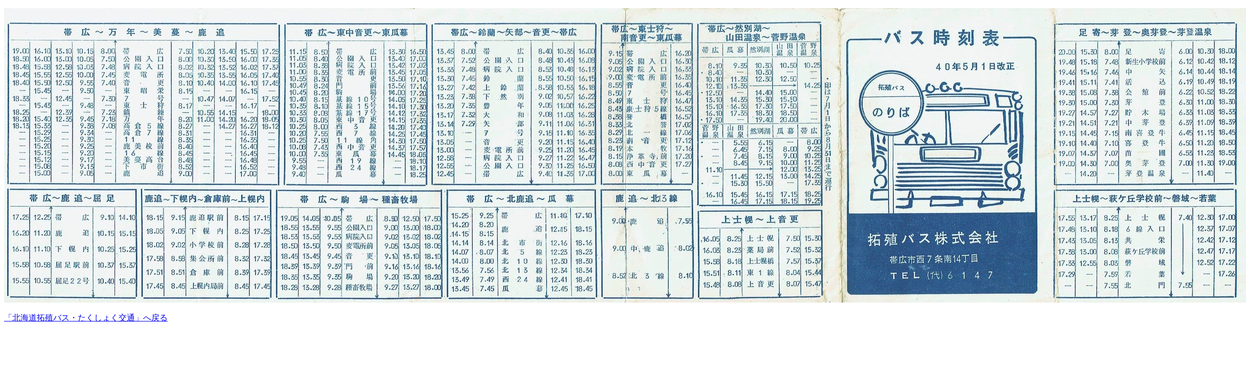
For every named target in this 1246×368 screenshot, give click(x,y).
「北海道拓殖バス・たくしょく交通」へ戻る (86, 317)
